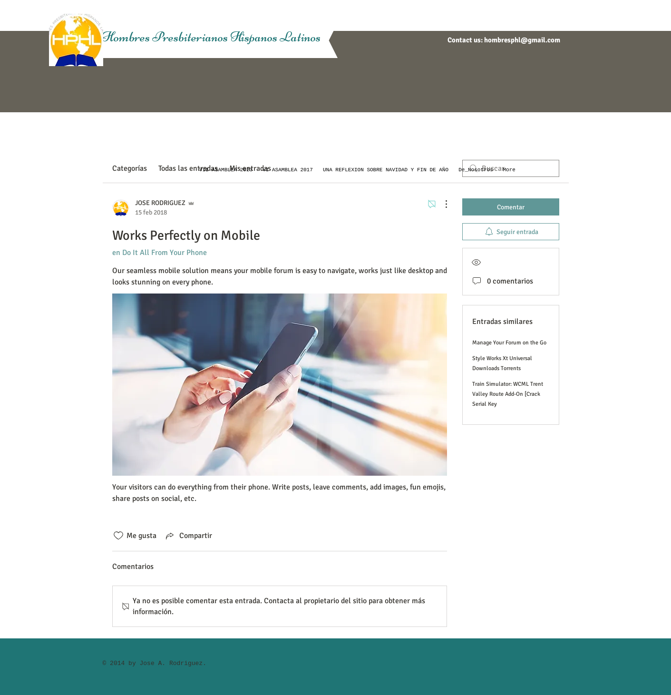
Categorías (129, 168)
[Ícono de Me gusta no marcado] (118, 535)
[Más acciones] (441, 204)
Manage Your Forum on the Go (509, 342)
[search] (510, 168)
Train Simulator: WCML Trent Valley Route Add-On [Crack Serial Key (507, 394)
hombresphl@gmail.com (522, 40)
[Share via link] (188, 535)
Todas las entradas (188, 168)
